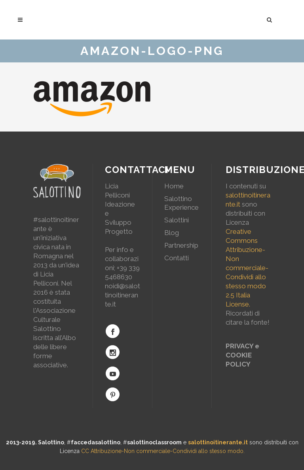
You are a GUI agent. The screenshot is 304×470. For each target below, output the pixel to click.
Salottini (176, 220)
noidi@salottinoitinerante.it (122, 295)
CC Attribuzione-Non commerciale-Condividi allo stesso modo (162, 451)
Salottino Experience (181, 203)
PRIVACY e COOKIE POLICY (242, 355)
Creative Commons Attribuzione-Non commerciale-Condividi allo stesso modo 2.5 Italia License (247, 267)
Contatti (176, 258)
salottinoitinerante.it (218, 442)
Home (174, 186)
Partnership (181, 245)
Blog (171, 233)
